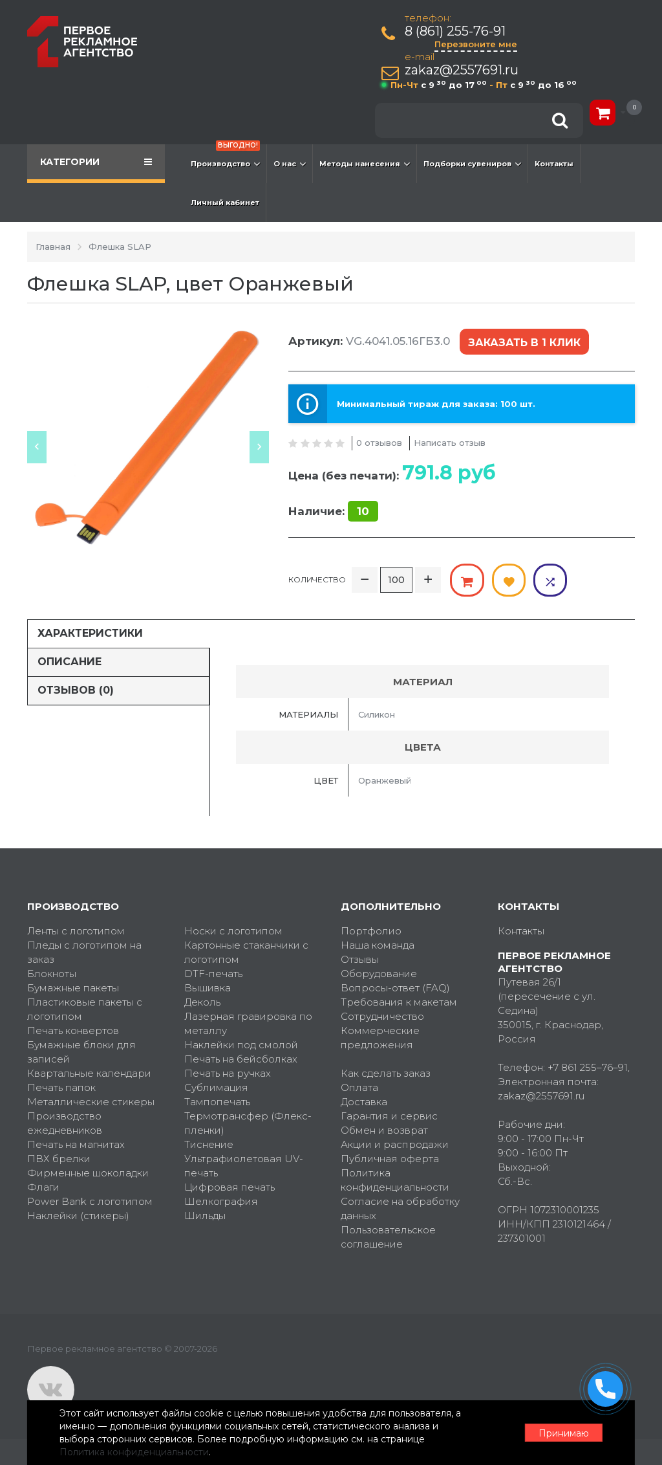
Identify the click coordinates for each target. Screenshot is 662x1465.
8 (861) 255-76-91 (455, 31)
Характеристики (90, 633)
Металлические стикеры (91, 1102)
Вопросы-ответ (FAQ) (395, 988)
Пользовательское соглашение (388, 1237)
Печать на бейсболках (240, 1059)
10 (363, 511)
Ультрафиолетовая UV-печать (243, 1165)
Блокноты (51, 973)
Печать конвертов (73, 1030)
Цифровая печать (229, 1187)
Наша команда (377, 945)
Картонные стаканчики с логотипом (246, 952)
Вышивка (207, 988)
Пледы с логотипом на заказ (84, 952)
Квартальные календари (89, 1073)
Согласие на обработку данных (400, 1208)
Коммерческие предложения (380, 1037)
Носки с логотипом (233, 931)
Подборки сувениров (472, 163)
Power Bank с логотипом (90, 1201)
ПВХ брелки (59, 1158)
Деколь (202, 1002)
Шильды (205, 1215)
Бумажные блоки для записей (81, 1052)
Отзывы (360, 959)
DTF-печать (213, 973)
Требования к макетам (399, 1002)
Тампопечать (217, 1102)
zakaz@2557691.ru (461, 70)
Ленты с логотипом (76, 931)
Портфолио (371, 931)
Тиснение (208, 1144)
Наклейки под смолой (241, 1045)
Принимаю (564, 1433)
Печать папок (61, 1087)
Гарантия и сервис (389, 1116)
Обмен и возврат (384, 1130)
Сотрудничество (382, 1016)
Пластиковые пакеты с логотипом (84, 1009)
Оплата (359, 1087)
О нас (289, 163)
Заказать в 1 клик (524, 342)
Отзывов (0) (75, 689)
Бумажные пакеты (73, 988)
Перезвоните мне (475, 44)
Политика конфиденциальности (395, 1180)
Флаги (43, 1187)
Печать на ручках (227, 1073)
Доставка (364, 1102)
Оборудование (379, 973)
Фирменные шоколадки (88, 1173)
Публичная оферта (390, 1158)
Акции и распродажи (395, 1144)
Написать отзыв (450, 442)
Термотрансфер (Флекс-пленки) (248, 1123)
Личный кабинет (225, 202)
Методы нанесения (364, 163)
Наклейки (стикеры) (78, 1215)
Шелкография (221, 1201)
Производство (225, 157)
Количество (317, 579)
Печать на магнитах (76, 1144)
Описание (69, 661)
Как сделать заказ (386, 1073)
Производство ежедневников (64, 1123)
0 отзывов (379, 442)
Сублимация (216, 1087)
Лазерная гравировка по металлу (248, 1023)
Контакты (554, 163)
